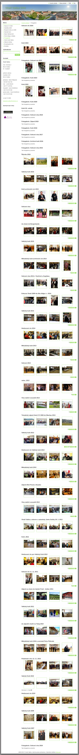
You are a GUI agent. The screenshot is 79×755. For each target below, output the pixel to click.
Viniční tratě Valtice (9, 40)
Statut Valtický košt (9, 34)
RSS (70, 3)
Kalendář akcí (7, 32)
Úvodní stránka (25, 23)
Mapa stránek (63, 3)
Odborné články (8, 42)
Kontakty (6, 46)
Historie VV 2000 (8, 26)
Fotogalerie (7, 38)
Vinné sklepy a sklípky (9, 36)
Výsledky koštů (8, 28)
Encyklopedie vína (8, 44)
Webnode (58, 752)
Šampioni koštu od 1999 (10, 30)
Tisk (74, 3)
